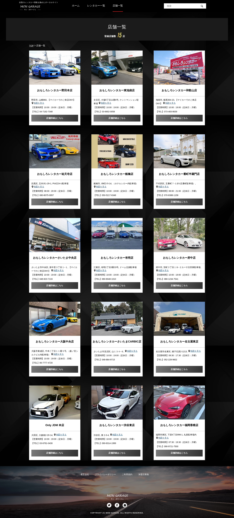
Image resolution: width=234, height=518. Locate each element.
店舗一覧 (118, 5)
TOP (31, 45)
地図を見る (39, 103)
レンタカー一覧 (96, 5)
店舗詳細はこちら (54, 118)
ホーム (76, 5)
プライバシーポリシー (105, 474)
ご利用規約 (127, 474)
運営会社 (85, 474)
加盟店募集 (143, 474)
